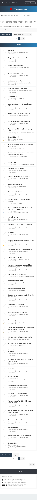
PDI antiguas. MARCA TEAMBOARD (19, 343)
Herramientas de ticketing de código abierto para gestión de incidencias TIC (20, 266)
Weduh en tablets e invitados (17, 88)
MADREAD (11, 232)
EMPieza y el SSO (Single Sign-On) (19, 113)
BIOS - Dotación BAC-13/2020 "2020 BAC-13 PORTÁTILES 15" (20, 208)
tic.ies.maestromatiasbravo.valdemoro (18, 380)
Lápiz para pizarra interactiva (17, 274)
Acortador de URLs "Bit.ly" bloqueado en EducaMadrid (21, 402)
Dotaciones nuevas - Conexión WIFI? (20, 249)
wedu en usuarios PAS (15, 81)
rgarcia (20, 203)
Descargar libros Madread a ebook (19, 176)
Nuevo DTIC (12, 162)
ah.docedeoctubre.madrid (25, 90)
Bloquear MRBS (13, 443)
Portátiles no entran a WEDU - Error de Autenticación (20, 360)
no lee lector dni (13, 217)
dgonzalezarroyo (27, 26)
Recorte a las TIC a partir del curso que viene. (20, 129)
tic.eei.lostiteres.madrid (25, 83)
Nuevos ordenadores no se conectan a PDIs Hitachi (20, 145)
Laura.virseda (22, 186)
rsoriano (21, 139)
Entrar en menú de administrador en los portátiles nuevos (21, 241)
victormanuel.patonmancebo (26, 132)
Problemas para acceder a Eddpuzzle (20, 225)
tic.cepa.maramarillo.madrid (26, 276)
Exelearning (12, 320)
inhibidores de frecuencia (16, 304)
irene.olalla (19, 26)
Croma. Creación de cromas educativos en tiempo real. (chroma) (21, 328)
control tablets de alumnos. (17, 288)
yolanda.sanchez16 (24, 339)
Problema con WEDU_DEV (16, 168)
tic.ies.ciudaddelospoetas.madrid (17, 446)
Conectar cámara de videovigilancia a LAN (20, 105)
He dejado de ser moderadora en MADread (18, 350)
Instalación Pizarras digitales (17, 393)
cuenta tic (11, 50)
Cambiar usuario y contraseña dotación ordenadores (20, 296)
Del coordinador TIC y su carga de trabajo (19, 200)
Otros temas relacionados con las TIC (18, 21)
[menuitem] (7, 2)
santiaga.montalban (24, 67)
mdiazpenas (22, 345)
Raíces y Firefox (13, 376)
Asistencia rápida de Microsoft (18, 312)
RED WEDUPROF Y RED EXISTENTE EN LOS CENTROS (20, 411)
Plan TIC (11, 369)
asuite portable (13, 427)
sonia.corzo (22, 59)
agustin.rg (21, 322)
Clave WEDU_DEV (13, 137)
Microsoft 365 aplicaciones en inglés (20, 337)
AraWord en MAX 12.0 (15, 73)
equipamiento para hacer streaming (19, 435)
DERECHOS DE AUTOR (15, 281)
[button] (23, 38)
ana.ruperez (22, 290)
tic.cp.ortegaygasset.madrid (26, 164)
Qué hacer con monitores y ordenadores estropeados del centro (21, 153)
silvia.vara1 (22, 148)
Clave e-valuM (12, 96)
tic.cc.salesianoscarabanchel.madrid (18, 212)
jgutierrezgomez (23, 156)
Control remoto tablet (15, 184)
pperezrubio (22, 98)
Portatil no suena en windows (17, 385)
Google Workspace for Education (19, 121)
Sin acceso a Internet (15, 257)
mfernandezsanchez (24, 259)
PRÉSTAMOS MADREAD (16, 65)
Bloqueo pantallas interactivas (18, 420)
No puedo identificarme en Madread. (20, 58)
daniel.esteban (12, 26)
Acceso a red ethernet (15, 192)
